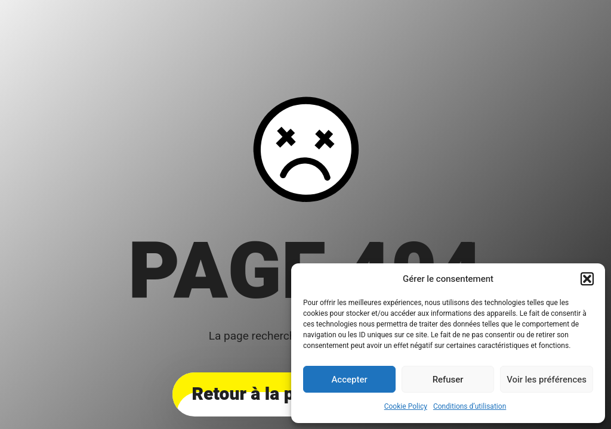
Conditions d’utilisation (469, 406)
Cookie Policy (405, 406)
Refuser (448, 379)
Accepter (349, 379)
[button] (587, 279)
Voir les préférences (547, 379)
